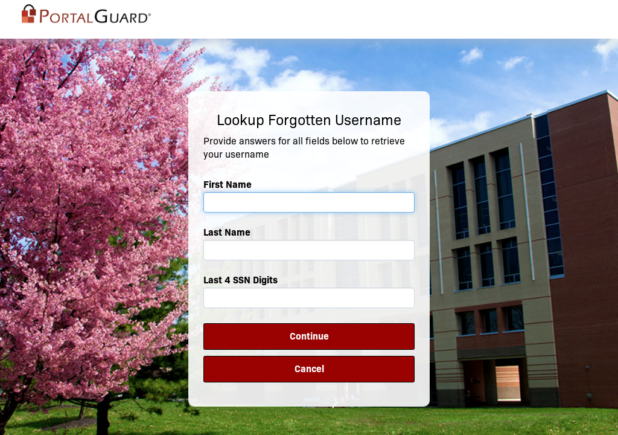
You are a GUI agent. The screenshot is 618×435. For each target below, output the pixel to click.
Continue (309, 336)
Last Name (226, 232)
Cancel (309, 369)
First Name (227, 184)
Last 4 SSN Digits (240, 280)
